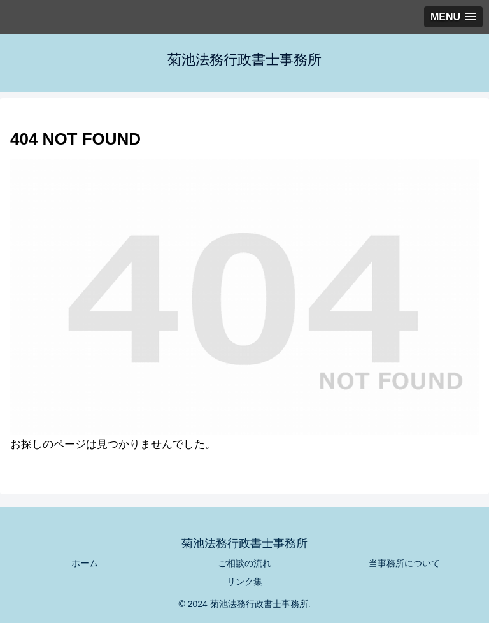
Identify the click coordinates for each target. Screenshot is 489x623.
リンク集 (244, 581)
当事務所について (404, 563)
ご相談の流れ (244, 563)
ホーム (84, 563)
